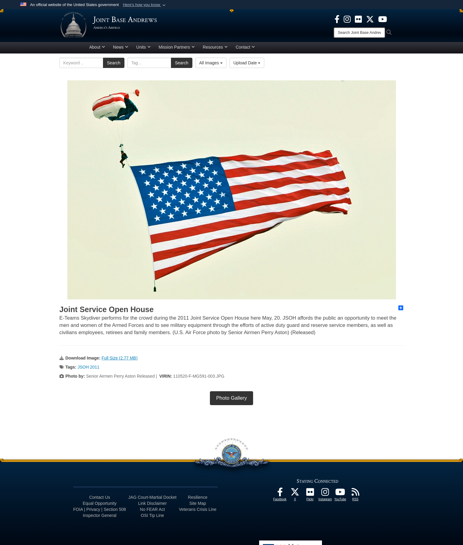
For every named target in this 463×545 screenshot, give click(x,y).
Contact (245, 49)
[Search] (359, 32)
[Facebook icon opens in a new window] (337, 18)
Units (143, 49)
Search (113, 65)
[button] (145, 5)
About (97, 49)
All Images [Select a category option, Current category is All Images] (211, 65)
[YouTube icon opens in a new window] (382, 18)
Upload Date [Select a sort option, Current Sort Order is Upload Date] (247, 65)
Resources (215, 49)
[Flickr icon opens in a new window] (358, 18)
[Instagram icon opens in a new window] (347, 18)
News (120, 49)
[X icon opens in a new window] (370, 18)
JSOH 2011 (88, 369)
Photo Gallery (231, 400)
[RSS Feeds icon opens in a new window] (355, 495)
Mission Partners (177, 49)
